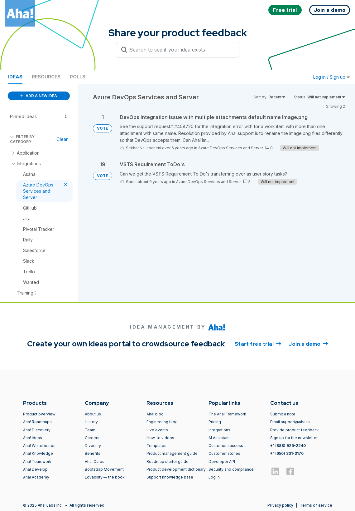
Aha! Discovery (36, 430)
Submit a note (282, 414)
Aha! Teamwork (37, 461)
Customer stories (224, 453)
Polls (77, 77)
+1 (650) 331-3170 (287, 453)
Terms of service (316, 505)
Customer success (226, 445)
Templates (156, 445)
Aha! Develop (35, 469)
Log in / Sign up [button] (331, 77)
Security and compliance (231, 469)
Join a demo (308, 343)
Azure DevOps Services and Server (230, 148)
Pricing (215, 421)
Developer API (222, 461)
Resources (46, 77)
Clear (62, 139)
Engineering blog (162, 421)
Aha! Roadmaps (37, 421)
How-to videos (160, 437)
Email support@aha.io (290, 421)
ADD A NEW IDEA (38, 95)
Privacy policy (280, 505)
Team (90, 430)
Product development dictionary (176, 469)
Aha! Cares (94, 461)
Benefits (92, 453)
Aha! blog (155, 414)
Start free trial (258, 343)
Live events (157, 430)
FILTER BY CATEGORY (22, 139)
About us (93, 414)
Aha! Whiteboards (39, 445)
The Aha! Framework (227, 414)
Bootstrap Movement (104, 469)
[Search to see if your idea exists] (180, 49)
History (91, 421)
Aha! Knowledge (38, 453)
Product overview (39, 414)
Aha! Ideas (32, 437)
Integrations (219, 430)
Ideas (15, 77)
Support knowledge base (169, 477)
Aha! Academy (36, 477)
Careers (92, 437)
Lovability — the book (105, 477)
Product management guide (172, 453)
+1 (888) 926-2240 (288, 445)
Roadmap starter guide (167, 461)
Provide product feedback (294, 430)
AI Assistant (219, 437)
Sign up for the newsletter (294, 437)
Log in (214, 477)
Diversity (93, 445)
